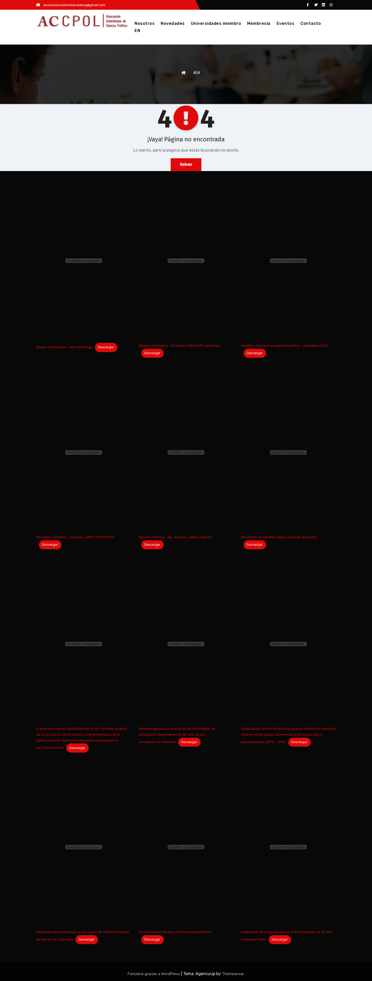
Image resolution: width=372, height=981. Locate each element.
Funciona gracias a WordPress (154, 974)
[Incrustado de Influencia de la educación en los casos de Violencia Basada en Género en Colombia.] (83, 847)
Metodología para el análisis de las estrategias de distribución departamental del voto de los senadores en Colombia (177, 735)
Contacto (310, 23)
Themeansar (233, 974)
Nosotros (145, 23)
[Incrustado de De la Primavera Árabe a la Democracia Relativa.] (186, 847)
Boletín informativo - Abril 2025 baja (64, 347)
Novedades (173, 23)
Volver (186, 164)
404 (196, 72)
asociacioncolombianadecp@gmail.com (70, 5)
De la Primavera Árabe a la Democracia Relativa (175, 932)
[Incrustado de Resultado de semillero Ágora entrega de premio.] (288, 452)
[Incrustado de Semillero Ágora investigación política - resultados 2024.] (288, 260)
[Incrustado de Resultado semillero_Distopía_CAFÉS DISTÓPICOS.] (83, 452)
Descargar (106, 347)
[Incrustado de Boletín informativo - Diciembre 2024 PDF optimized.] (186, 260)
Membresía (258, 23)
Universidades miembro (216, 23)
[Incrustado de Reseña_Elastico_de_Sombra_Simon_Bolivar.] (186, 452)
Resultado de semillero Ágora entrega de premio (279, 537)
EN (137, 30)
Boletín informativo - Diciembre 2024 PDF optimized (179, 345)
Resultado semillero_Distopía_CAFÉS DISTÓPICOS (75, 537)
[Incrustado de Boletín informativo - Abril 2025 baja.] (83, 260)
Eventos (285, 23)
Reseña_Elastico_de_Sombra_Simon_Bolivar (175, 537)
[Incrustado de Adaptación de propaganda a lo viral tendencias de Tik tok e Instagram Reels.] (288, 847)
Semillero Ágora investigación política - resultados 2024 (285, 345)
